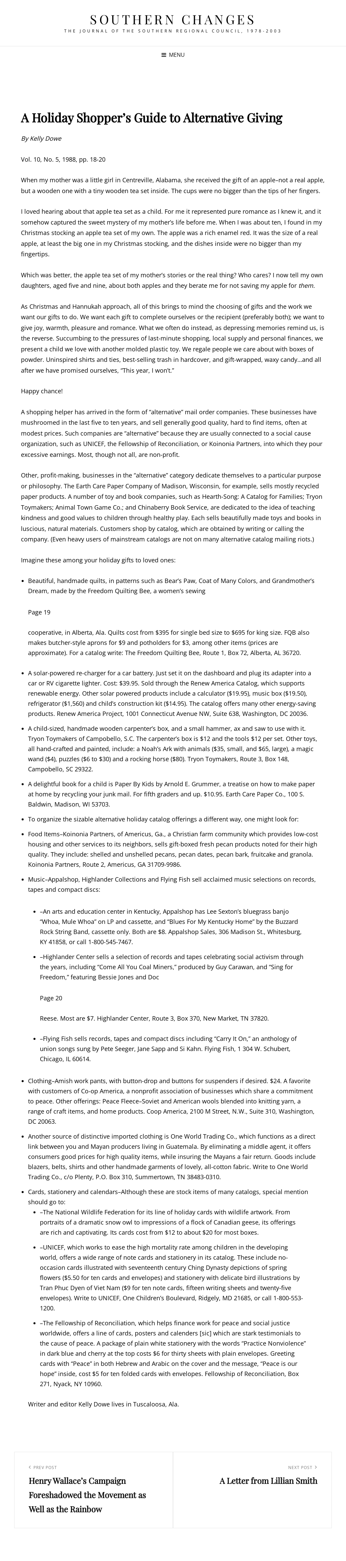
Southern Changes (173, 19)
